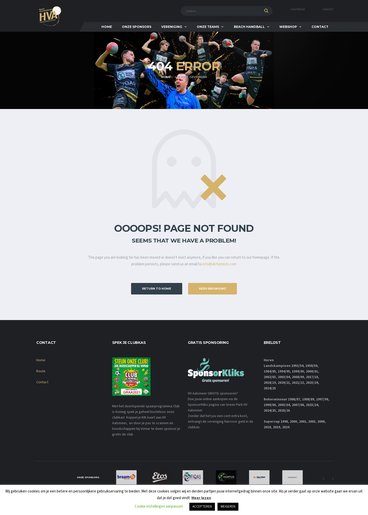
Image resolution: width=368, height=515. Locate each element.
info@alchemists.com (219, 264)
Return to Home (156, 288)
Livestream (297, 9)
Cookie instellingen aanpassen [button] (159, 506)
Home (106, 27)
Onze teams (208, 27)
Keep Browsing (212, 288)
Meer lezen (201, 498)
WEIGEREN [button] (228, 506)
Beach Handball (249, 27)
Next (332, 479)
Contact (328, 9)
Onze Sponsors (136, 27)
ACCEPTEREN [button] (202, 506)
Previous (323, 479)
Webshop (288, 27)
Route (40, 371)
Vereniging (171, 27)
